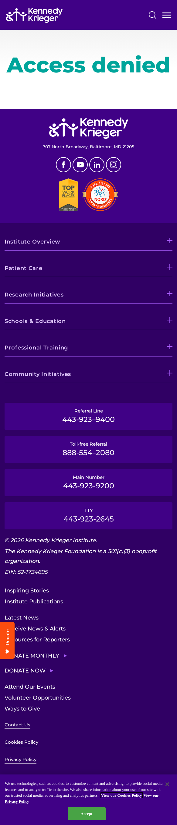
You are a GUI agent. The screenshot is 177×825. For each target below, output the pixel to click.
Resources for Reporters (37, 639)
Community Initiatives (38, 374)
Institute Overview (32, 241)
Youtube (80, 164)
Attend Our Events (30, 686)
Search (152, 15)
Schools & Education (35, 321)
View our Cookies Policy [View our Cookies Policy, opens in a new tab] (121, 795)
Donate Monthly (32, 655)
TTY (88, 515)
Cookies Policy (21, 742)
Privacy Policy (20, 759)
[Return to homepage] (34, 15)
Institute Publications (34, 601)
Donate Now (25, 670)
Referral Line (88, 416)
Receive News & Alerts (35, 628)
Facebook (63, 164)
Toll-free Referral (88, 449)
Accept (86, 813)
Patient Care (24, 268)
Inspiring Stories (27, 590)
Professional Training (36, 347)
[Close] (167, 784)
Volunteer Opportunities (38, 697)
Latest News (22, 617)
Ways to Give (22, 708)
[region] (88, 799)
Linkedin (96, 164)
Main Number (88, 482)
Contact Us (17, 725)
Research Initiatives (34, 294)
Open (166, 16)
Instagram (113, 164)
